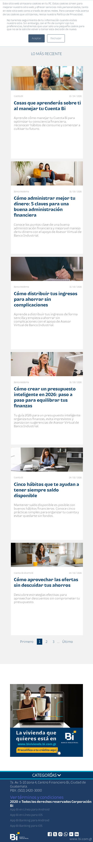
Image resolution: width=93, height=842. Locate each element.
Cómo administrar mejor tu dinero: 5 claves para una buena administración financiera (44, 206)
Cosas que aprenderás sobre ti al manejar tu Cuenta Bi (47, 105)
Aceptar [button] (36, 38)
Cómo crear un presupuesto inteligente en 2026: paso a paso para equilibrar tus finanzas (45, 397)
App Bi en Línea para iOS (26, 814)
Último (67, 642)
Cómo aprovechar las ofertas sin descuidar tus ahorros (46, 582)
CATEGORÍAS (46, 775)
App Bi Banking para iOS (26, 825)
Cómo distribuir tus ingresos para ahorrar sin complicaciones (45, 299)
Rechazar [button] (56, 38)
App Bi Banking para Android (29, 820)
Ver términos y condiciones (36, 797)
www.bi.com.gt (81, 839)
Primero (26, 642)
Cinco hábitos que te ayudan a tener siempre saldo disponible (46, 489)
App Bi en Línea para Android (30, 809)
